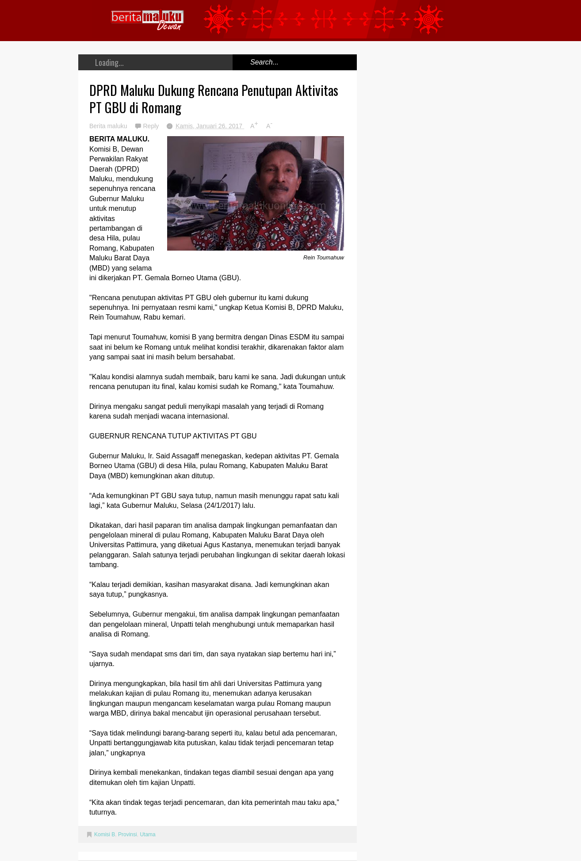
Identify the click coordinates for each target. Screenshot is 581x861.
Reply (152, 126)
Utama (147, 834)
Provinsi (127, 834)
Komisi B (104, 834)
